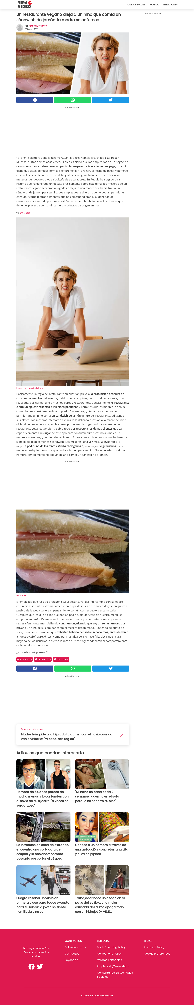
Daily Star (25, 212)
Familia (154, 4)
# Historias (61, 659)
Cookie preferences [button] (157, 953)
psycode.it (71, 960)
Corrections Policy (109, 953)
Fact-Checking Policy (111, 947)
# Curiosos (24, 659)
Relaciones (170, 4)
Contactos (72, 953)
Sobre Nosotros (75, 947)
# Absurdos (43, 659)
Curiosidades (136, 4)
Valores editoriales (109, 960)
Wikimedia (21, 595)
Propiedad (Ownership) (113, 966)
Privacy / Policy (154, 947)
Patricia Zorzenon (38, 25)
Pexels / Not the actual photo (29, 388)
